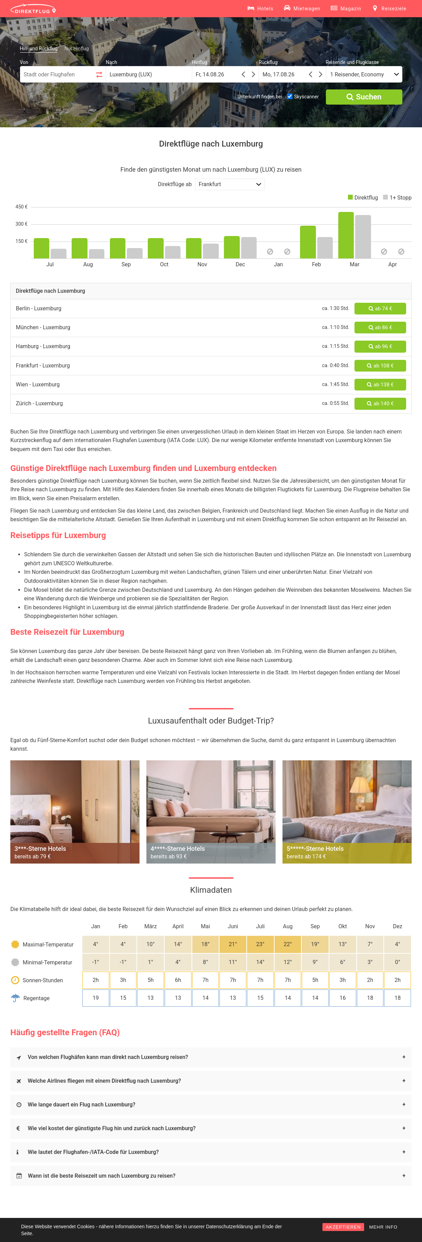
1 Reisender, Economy (357, 74)
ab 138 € (380, 385)
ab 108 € (380, 366)
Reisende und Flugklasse (352, 62)
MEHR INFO (383, 1227)
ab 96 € (380, 346)
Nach (111, 62)
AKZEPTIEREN (343, 1227)
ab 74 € (380, 309)
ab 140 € (380, 403)
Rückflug (268, 62)
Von (24, 62)
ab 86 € (380, 327)
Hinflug (199, 62)
